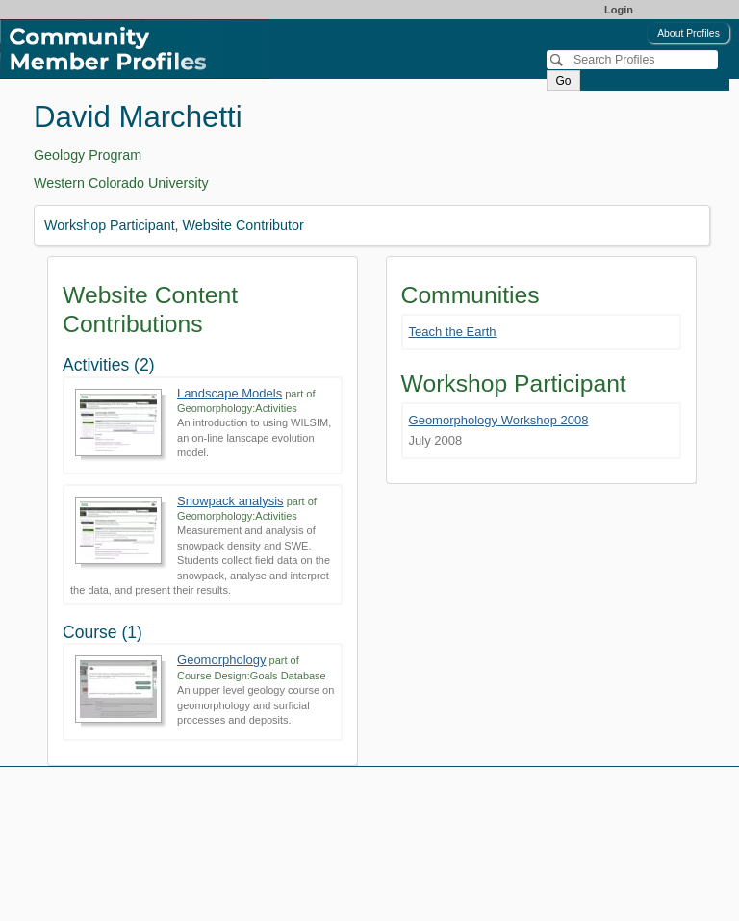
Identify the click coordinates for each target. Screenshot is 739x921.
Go (563, 81)
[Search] (632, 59)
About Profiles (688, 33)
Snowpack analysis (230, 501)
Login (618, 9)
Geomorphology (222, 659)
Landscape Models (229, 393)
